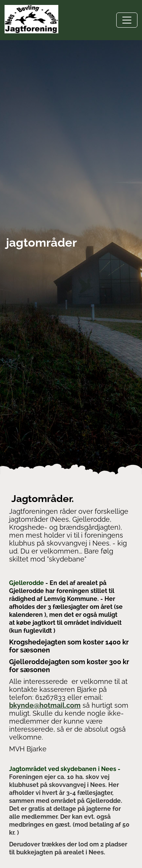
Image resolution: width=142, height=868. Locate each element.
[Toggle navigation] (126, 20)
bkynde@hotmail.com (45, 705)
